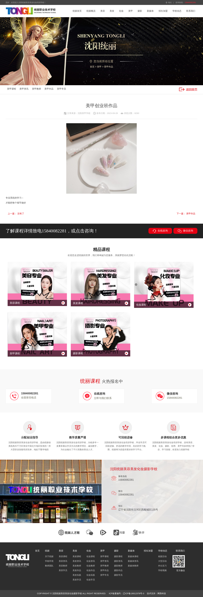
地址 (169, 2)
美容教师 (63, 565)
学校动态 (176, 11)
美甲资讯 (23, 89)
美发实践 (77, 575)
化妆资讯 (90, 561)
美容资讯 (63, 561)
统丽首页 (77, 11)
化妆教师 (90, 565)
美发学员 (77, 579)
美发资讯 (77, 561)
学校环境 (49, 561)
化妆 (121, 11)
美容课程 (63, 556)
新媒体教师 (133, 565)
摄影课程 (118, 556)
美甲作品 (108, 66)
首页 (92, 66)
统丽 (47, 551)
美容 (102, 11)
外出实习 (162, 565)
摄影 (140, 11)
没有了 (20, 213)
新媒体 (150, 11)
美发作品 (77, 570)
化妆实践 (90, 575)
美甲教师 (36, 89)
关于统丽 (49, 556)
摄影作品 (118, 570)
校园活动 (162, 556)
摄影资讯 (118, 561)
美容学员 (63, 570)
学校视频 (162, 570)
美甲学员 (61, 89)
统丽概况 (90, 11)
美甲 (130, 11)
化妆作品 (90, 570)
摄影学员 (118, 575)
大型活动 (162, 561)
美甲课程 (11, 89)
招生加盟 (163, 11)
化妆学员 (90, 579)
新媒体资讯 (133, 561)
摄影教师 (118, 565)
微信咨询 (185, 231)
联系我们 (190, 11)
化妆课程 (90, 556)
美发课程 (77, 556)
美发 (112, 11)
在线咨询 (160, 231)
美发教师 (77, 565)
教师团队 (49, 565)
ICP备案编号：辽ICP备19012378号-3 (126, 593)
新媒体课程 (133, 556)
